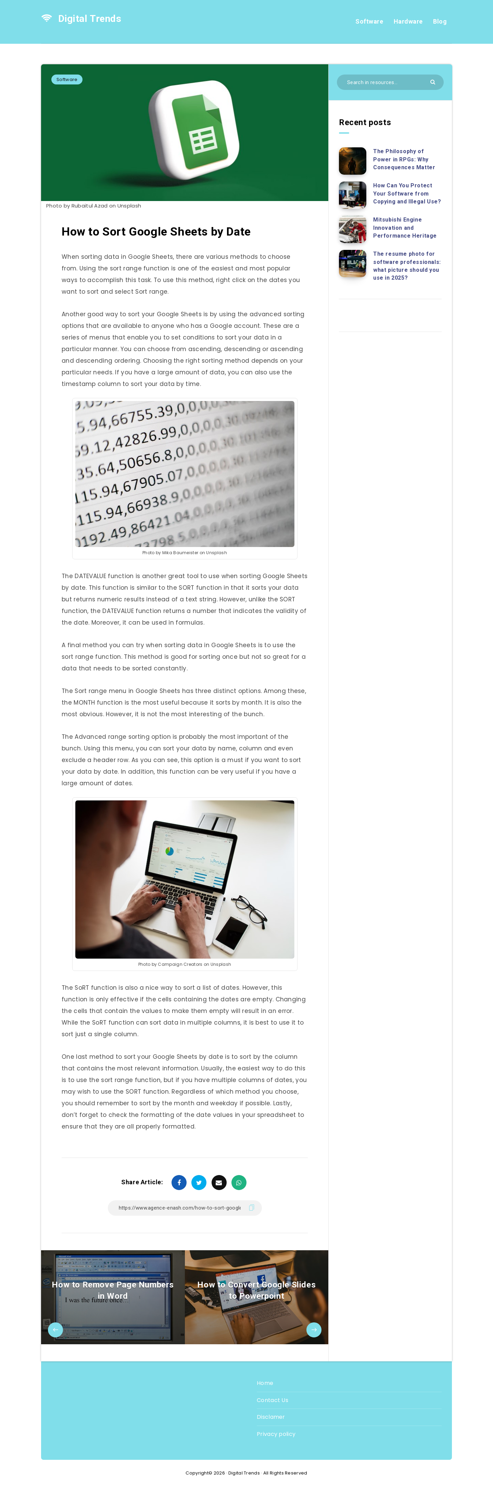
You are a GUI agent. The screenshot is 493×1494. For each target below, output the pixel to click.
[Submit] (433, 81)
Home (265, 1383)
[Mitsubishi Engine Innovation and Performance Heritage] (352, 229)
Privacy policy (276, 1434)
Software (369, 21)
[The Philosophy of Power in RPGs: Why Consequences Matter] (352, 161)
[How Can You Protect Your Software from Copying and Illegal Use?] (352, 195)
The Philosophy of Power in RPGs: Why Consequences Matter (404, 159)
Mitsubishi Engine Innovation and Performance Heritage (405, 227)
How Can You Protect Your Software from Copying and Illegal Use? (407, 193)
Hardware (408, 21)
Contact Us (272, 1400)
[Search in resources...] (390, 82)
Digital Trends (81, 18)
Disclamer (271, 1417)
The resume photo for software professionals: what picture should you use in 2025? (407, 266)
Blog (440, 21)
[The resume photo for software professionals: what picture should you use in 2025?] (352, 263)
